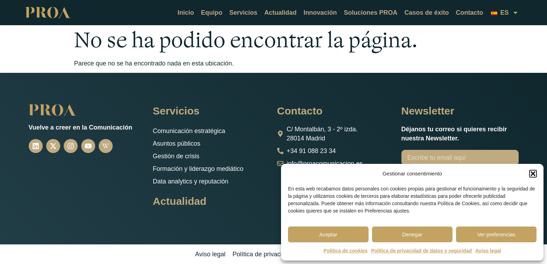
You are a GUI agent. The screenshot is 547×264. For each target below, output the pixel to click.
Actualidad (280, 12)
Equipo (211, 12)
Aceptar (328, 234)
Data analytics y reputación (191, 181)
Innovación (320, 12)
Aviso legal (488, 250)
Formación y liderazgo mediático (198, 168)
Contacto (469, 12)
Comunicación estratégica (189, 130)
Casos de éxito (426, 12)
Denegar (412, 234)
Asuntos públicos (177, 143)
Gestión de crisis (176, 156)
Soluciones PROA (370, 12)
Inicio (185, 12)
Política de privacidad (262, 254)
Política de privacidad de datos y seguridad (421, 250)
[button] (533, 173)
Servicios (243, 12)
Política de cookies (345, 250)
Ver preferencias (496, 234)
